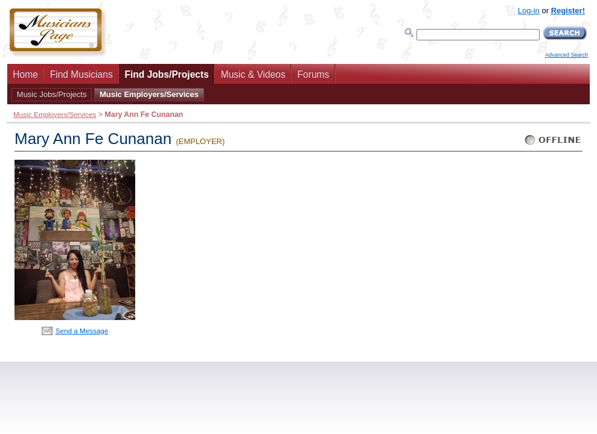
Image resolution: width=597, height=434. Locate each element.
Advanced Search (566, 55)
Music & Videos (253, 74)
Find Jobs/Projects (166, 74)
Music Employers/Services (149, 94)
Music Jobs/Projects (52, 94)
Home (25, 74)
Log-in (529, 10)
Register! (568, 10)
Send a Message (82, 331)
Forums (314, 74)
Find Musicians (81, 74)
